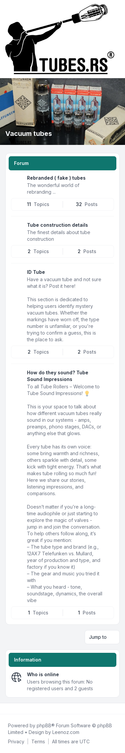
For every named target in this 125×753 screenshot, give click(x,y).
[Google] (22, 708)
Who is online (43, 674)
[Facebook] (6, 708)
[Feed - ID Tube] (108, 274)
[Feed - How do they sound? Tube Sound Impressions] (108, 375)
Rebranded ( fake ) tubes (56, 178)
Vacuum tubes (28, 134)
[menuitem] (16, 741)
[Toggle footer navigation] (117, 708)
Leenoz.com (65, 732)
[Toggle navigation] (117, 39)
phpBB (44, 725)
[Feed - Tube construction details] (108, 227)
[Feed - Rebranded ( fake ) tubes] (108, 180)
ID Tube (36, 272)
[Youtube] (17, 708)
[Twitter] (12, 708)
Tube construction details (57, 225)
